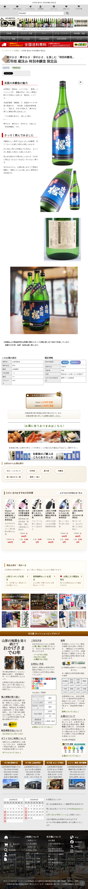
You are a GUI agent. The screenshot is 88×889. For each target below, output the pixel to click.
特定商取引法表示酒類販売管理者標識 (56, 850)
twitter (75, 846)
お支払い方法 (31, 850)
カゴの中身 (78, 8)
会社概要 (51, 840)
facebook (76, 842)
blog (74, 837)
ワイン (44, 33)
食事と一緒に (35, 477)
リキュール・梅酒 (8, 39)
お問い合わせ (17, 8)
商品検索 (10, 850)
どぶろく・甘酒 (26, 33)
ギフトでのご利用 (33, 859)
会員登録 (40, 8)
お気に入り (66, 8)
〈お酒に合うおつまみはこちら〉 (44, 425)
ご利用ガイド (31, 840)
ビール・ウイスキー (61, 33)
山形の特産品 (44, 39)
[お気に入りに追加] (80, 82)
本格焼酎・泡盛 (79, 33)
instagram (76, 851)
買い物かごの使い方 (42, 646)
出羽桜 (16, 51)
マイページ (54, 8)
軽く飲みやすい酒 (14, 477)
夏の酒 (46, 471)
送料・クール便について (34, 854)
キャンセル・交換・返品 (34, 863)
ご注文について (32, 847)
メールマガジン (30, 8)
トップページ (5, 8)
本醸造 (60, 471)
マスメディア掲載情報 (56, 855)
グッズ (79, 39)
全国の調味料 (62, 39)
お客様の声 (52, 859)
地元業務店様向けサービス (56, 864)
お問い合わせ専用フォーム (56, 815)
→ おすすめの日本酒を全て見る (70, 493)
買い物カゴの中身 (12, 845)
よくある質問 (31, 844)
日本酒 (9, 33)
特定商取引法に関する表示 (12, 734)
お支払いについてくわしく (42, 727)
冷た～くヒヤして (14, 471)
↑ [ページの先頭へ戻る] (82, 883)
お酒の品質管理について (56, 845)
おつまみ (26, 39)
